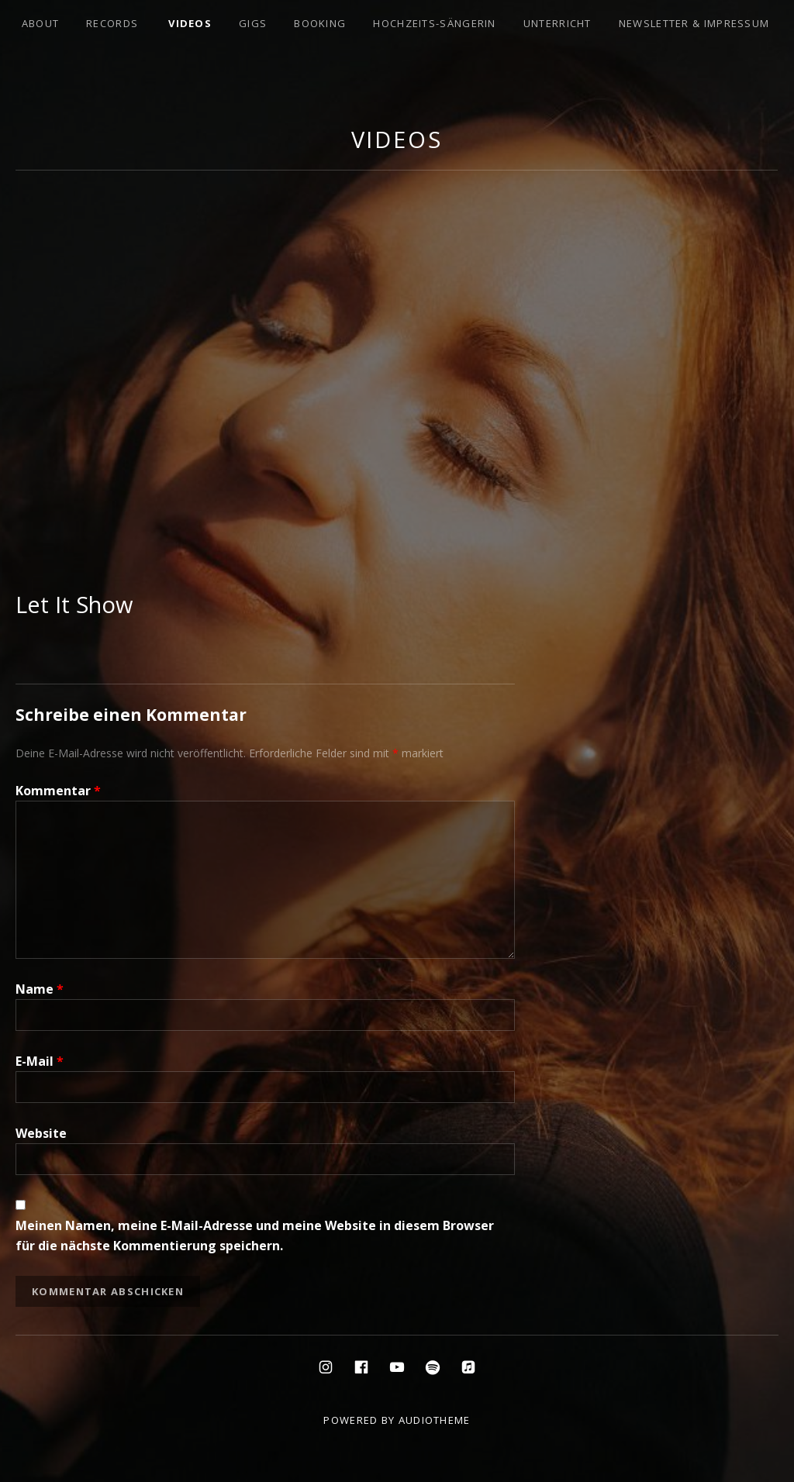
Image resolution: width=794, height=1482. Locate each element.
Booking (320, 23)
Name (40, 989)
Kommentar (58, 790)
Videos (190, 23)
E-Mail (40, 1061)
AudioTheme (435, 1420)
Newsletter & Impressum (694, 23)
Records (112, 23)
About (41, 23)
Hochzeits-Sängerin (434, 23)
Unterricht (557, 23)
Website (41, 1133)
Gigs (253, 23)
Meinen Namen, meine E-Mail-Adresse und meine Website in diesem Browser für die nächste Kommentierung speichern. (255, 1235)
